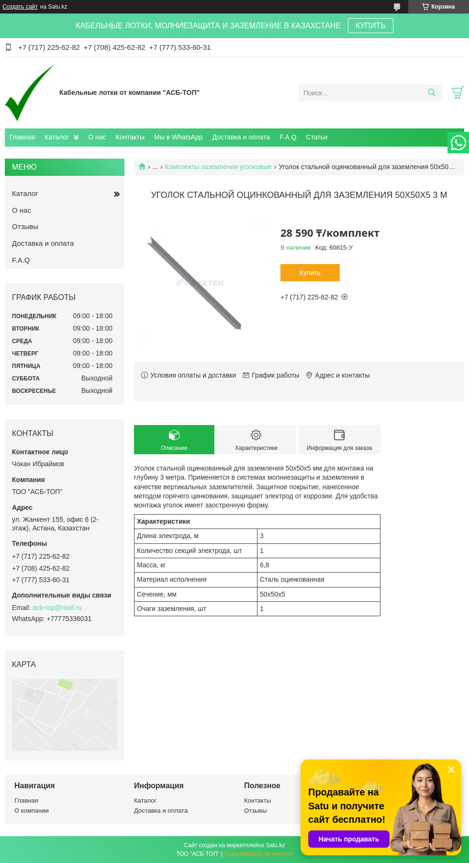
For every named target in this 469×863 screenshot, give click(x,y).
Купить (310, 272)
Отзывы (25, 226)
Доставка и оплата (241, 137)
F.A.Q (287, 137)
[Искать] (431, 93)
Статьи (316, 137)
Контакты (130, 137)
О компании (31, 810)
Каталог (57, 137)
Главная (22, 137)
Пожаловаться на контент (258, 854)
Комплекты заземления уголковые (218, 167)
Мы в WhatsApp (178, 137)
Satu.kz (275, 845)
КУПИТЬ (371, 26)
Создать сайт (20, 6)
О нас (97, 137)
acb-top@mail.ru (57, 607)
